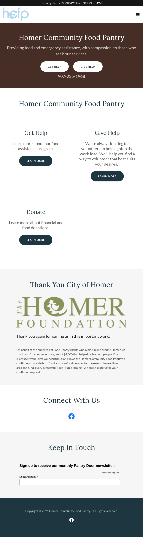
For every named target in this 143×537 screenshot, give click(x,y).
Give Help (88, 66)
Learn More (36, 160)
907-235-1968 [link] (71, 76)
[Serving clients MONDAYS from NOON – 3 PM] (71, 3)
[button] (138, 14)
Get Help (54, 66)
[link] (16, 14)
